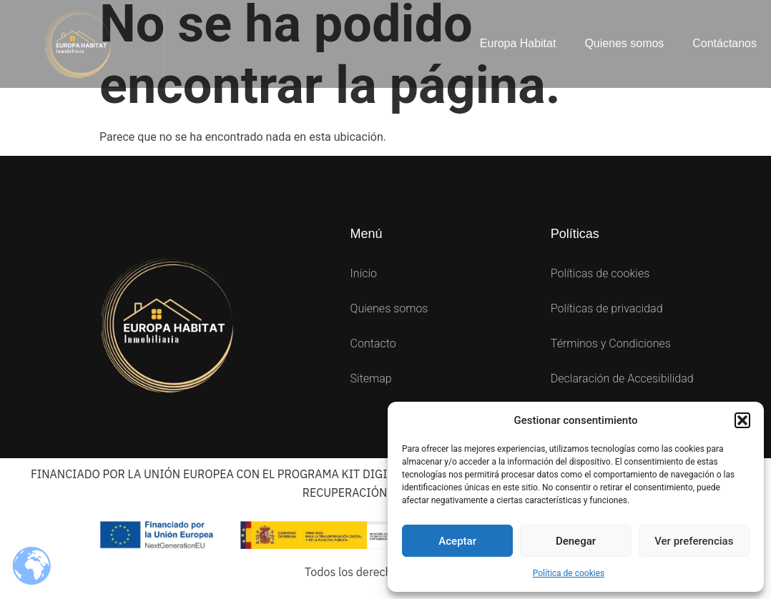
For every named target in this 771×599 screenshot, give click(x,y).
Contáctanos (724, 43)
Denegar (576, 541)
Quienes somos (624, 43)
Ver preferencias (693, 541)
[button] (742, 420)
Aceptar (457, 541)
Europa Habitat (517, 43)
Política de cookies (569, 573)
